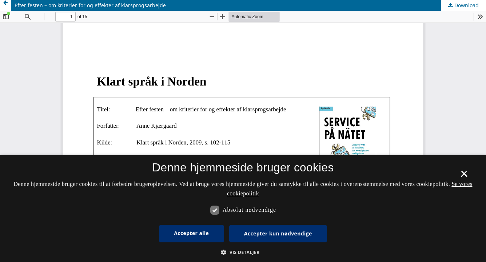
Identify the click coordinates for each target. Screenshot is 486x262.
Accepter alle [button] (191, 233)
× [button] (464, 176)
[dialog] (243, 208)
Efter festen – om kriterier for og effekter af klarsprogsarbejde (90, 5)
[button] (242, 252)
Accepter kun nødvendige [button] (278, 233)
